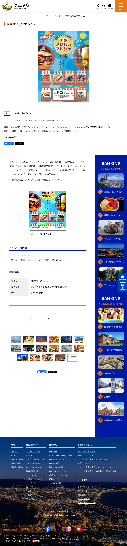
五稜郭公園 (109, 373)
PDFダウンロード (43, 234)
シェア (9, 143)
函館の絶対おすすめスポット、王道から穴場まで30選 (114, 262)
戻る (40, 318)
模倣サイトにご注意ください (63, 511)
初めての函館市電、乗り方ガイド (114, 238)
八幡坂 (107, 396)
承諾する (36, 541)
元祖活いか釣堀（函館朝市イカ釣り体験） (114, 326)
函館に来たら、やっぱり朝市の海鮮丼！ (114, 215)
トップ (45, 15)
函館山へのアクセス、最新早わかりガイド (114, 191)
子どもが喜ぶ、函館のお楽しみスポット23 (114, 285)
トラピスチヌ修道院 (113, 350)
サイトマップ (71, 515)
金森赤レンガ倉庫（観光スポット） (114, 420)
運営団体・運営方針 (53, 515)
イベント (57, 15)
